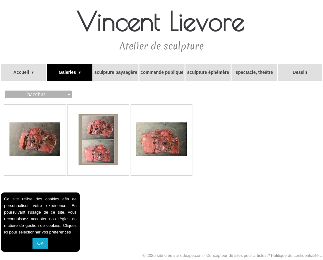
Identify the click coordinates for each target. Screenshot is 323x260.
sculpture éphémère (208, 72)
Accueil (23, 72)
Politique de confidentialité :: (296, 255)
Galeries (70, 72)
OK (40, 243)
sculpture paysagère (115, 72)
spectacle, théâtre (254, 72)
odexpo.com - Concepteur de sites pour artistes (223, 255)
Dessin (300, 72)
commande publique (161, 72)
